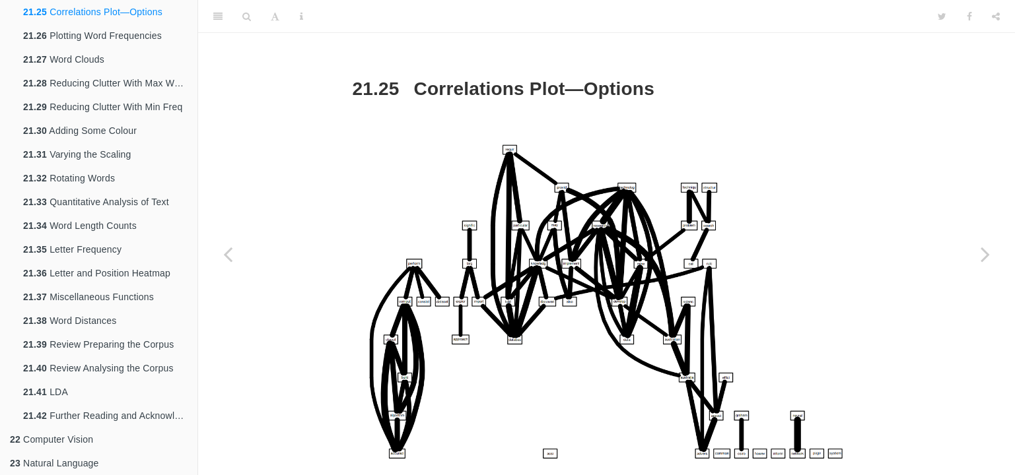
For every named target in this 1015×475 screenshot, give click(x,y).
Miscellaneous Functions (88, 297)
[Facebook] (969, 16)
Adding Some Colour (80, 130)
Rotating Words (69, 178)
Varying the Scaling (77, 154)
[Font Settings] (275, 16)
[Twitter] (942, 16)
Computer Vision (51, 439)
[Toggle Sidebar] (217, 16)
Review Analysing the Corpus (98, 368)
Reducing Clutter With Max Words (108, 83)
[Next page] (985, 254)
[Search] (246, 16)
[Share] (996, 16)
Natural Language (54, 463)
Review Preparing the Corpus (98, 344)
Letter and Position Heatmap (96, 273)
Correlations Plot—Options (92, 12)
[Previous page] (228, 254)
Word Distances (70, 320)
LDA (45, 392)
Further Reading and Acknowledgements (110, 415)
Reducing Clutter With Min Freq (102, 107)
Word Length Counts (80, 225)
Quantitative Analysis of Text (96, 202)
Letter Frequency (72, 249)
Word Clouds (63, 59)
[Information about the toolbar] (301, 16)
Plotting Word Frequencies (92, 35)
